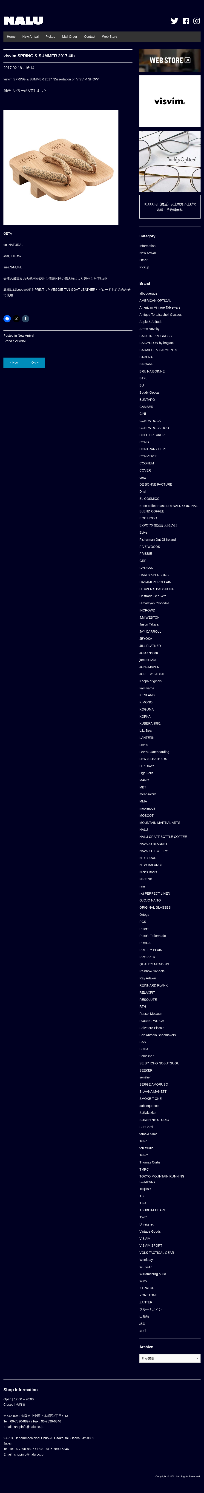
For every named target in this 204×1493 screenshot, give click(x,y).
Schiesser (146, 1056)
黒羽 (142, 1330)
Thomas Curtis (149, 1162)
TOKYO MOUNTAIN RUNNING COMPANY (161, 1179)
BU (141, 385)
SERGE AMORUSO (153, 1084)
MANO (144, 780)
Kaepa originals (150, 681)
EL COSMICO (149, 499)
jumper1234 (147, 660)
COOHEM (146, 463)
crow (142, 477)
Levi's (143, 745)
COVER (145, 470)
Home (11, 36)
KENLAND (147, 695)
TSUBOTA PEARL (152, 1210)
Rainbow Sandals (151, 971)
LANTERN (146, 737)
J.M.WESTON (149, 617)
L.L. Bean (146, 730)
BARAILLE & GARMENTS (158, 350)
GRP (142, 561)
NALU (23, 20)
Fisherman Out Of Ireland (157, 539)
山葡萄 (144, 1316)
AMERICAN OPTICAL (155, 300)
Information (147, 246)
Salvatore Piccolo (151, 1028)
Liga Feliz (146, 773)
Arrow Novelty (149, 329)
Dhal (142, 491)
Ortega (144, 914)
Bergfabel (146, 364)
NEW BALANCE (151, 865)
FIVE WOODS (149, 547)
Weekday (146, 1260)
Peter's (144, 929)
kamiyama (146, 688)
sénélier (145, 1077)
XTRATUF (146, 1288)
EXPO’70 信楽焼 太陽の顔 (158, 525)
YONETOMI (147, 1295)
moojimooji (147, 808)
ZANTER (145, 1302)
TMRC (144, 1169)
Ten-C (143, 1155)
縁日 (142, 1323)
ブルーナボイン (150, 1309)
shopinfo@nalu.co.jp (28, 1427)
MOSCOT (146, 815)
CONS (144, 442)
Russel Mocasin (150, 1013)
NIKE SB (145, 879)
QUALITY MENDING (154, 964)
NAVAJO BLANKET (153, 844)
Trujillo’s (145, 1189)
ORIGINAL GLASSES (155, 907)
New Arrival (30, 36)
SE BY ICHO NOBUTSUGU (159, 1063)
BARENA (146, 357)
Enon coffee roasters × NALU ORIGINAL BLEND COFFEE (168, 508)
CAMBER (146, 407)
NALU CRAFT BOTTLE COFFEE (163, 837)
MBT (142, 787)
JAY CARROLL (150, 631)
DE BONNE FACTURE (155, 484)
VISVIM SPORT (150, 1245)
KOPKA (144, 716)
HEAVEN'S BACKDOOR (157, 589)
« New (14, 362)
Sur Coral (146, 1127)
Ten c (143, 1141)
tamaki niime (148, 1134)
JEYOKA (145, 638)
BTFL (143, 378)
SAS (142, 1042)
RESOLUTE (148, 999)
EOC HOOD (148, 518)
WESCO (145, 1267)
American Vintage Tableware (159, 307)
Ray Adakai (147, 978)
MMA (143, 801)
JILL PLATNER (150, 646)
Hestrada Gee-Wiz (152, 596)
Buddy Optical (149, 392)
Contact (89, 36)
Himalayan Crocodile (154, 603)
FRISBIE (145, 553)
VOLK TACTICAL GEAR (156, 1252)
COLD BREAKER (152, 435)
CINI (142, 413)
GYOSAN (146, 568)
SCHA (143, 1049)
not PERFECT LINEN (154, 893)
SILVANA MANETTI (153, 1091)
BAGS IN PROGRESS (155, 336)
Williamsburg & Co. (153, 1274)
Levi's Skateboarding (154, 752)
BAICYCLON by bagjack (156, 343)
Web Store (109, 36)
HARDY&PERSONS (154, 575)
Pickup (50, 36)
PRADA (144, 943)
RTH (142, 1006)
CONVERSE (148, 456)
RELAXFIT (147, 992)
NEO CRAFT (148, 858)
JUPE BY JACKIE (152, 674)
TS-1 (142, 1203)
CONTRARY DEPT (153, 449)
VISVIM (20, 341)
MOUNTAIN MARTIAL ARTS (159, 823)
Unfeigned (146, 1224)
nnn (142, 886)
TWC (143, 1217)
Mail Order (69, 36)
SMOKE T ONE (150, 1099)
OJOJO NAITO (150, 900)
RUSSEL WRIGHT (152, 1021)
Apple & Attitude (150, 322)
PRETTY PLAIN (150, 950)
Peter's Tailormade (152, 936)
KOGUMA (146, 709)
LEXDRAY (146, 766)
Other (143, 260)
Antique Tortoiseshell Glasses (160, 314)
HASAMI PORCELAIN (155, 582)
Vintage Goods (150, 1231)
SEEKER (145, 1070)
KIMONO (145, 702)
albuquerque (148, 293)
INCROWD (147, 610)
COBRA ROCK (150, 421)
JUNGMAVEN (149, 667)
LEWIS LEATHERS (153, 759)
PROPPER (147, 957)
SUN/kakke (147, 1113)
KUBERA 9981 (150, 723)
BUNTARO (147, 399)
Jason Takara (148, 624)
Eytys (143, 532)
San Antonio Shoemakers (157, 1035)
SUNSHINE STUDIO (154, 1120)
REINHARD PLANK (153, 985)
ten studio (146, 1148)
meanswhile (147, 794)
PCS (142, 922)
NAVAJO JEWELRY (153, 851)
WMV (143, 1281)
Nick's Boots (148, 872)
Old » (35, 362)
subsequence (148, 1106)
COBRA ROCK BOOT (155, 428)
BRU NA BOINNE (152, 371)
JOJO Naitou (148, 653)
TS (141, 1196)
